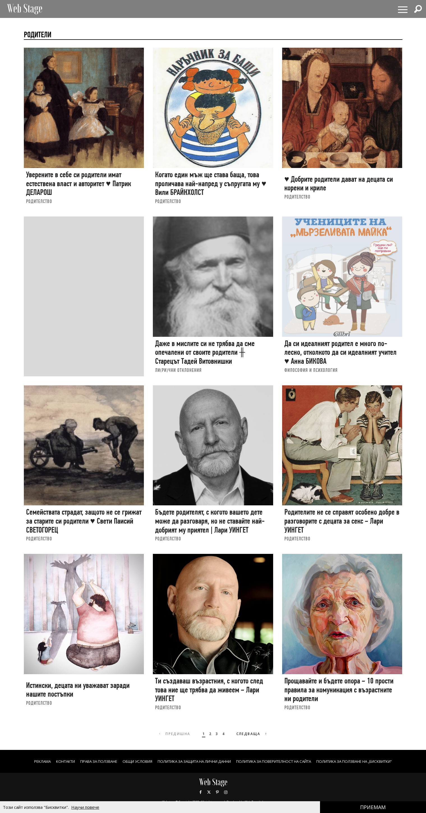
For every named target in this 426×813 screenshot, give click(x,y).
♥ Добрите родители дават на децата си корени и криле (338, 183)
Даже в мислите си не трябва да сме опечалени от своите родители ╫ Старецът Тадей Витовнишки (205, 352)
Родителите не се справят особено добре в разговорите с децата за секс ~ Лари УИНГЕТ (341, 520)
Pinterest (217, 792)
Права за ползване (84, 761)
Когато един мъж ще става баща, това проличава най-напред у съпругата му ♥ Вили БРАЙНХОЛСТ (210, 183)
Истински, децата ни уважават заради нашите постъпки (78, 690)
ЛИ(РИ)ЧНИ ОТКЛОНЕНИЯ (178, 370)
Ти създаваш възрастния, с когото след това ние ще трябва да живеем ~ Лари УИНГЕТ (209, 689)
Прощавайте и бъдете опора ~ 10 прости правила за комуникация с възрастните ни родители (338, 689)
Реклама (22, 761)
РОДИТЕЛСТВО (39, 201)
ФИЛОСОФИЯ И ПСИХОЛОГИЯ (311, 370)
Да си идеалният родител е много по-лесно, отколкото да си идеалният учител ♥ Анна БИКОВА (340, 352)
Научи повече (85, 807)
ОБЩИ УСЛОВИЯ (127, 761)
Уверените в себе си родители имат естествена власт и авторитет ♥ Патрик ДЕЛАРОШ (78, 183)
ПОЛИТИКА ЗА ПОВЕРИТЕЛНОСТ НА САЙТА (279, 761)
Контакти (48, 761)
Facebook (200, 792)
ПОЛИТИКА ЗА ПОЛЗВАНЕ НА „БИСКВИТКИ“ (370, 761)
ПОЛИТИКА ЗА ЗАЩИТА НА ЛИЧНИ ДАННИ (190, 761)
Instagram (226, 792)
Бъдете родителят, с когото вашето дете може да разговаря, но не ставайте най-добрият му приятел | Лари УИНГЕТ (210, 520)
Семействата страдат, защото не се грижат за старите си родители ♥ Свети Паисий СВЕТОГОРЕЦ (84, 520)
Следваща (252, 733)
